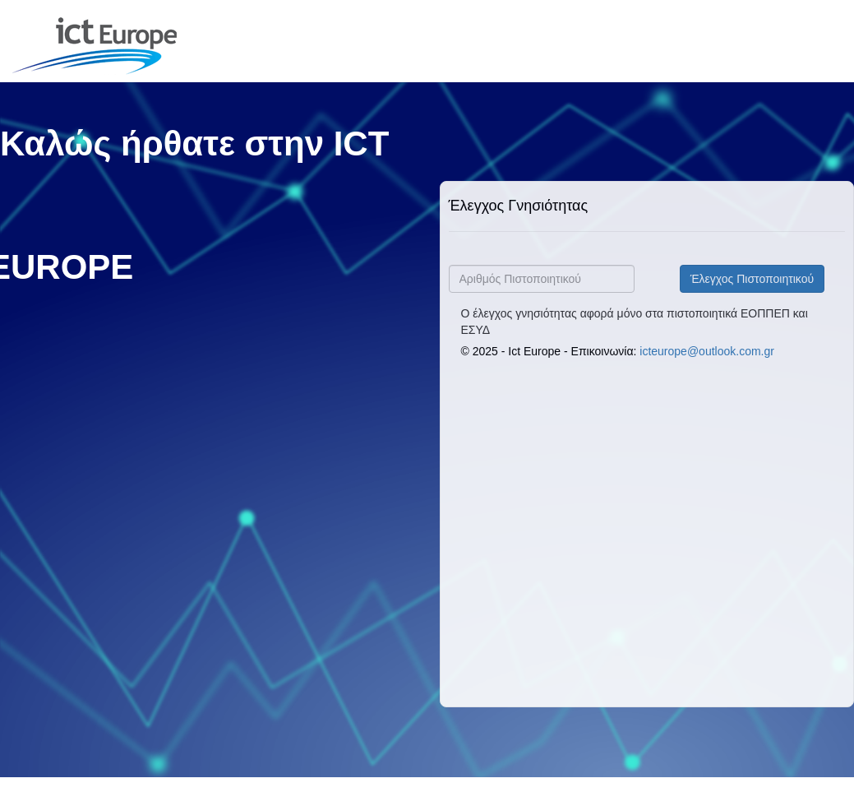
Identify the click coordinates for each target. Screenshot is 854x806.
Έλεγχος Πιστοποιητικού (752, 278)
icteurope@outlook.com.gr (706, 351)
